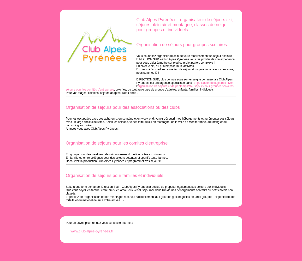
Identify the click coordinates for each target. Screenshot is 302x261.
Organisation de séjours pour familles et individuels (114, 175)
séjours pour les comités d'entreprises (90, 89)
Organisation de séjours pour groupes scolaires (181, 44)
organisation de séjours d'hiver (213, 83)
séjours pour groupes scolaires (213, 86)
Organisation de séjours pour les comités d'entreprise (117, 143)
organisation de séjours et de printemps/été (165, 86)
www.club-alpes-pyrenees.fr (92, 231)
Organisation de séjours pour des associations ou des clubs (123, 107)
